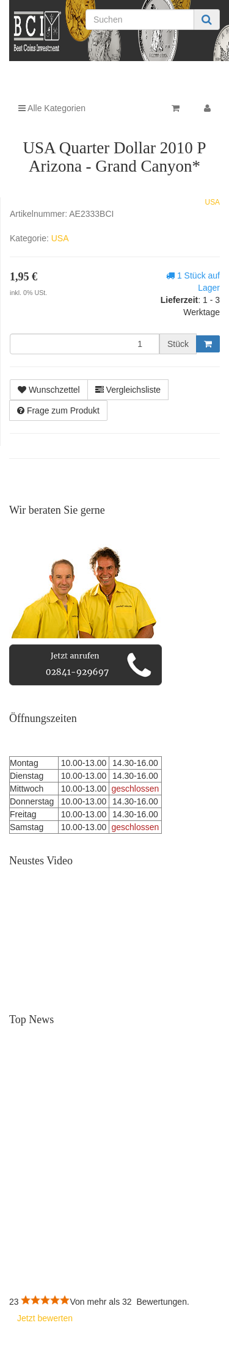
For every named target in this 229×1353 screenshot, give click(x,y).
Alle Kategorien (51, 108)
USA (212, 202)
